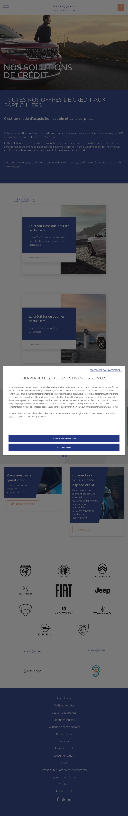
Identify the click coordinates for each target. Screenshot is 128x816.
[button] (106, 370)
